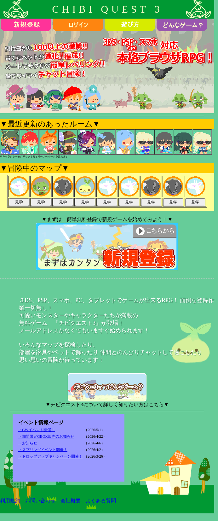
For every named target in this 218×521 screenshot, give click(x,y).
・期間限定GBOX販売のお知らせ (46, 436)
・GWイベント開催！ (36, 430)
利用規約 (10, 500)
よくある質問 (101, 500)
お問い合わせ (40, 500)
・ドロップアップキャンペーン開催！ (50, 456)
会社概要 (70, 500)
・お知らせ (27, 443)
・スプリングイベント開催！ (42, 450)
